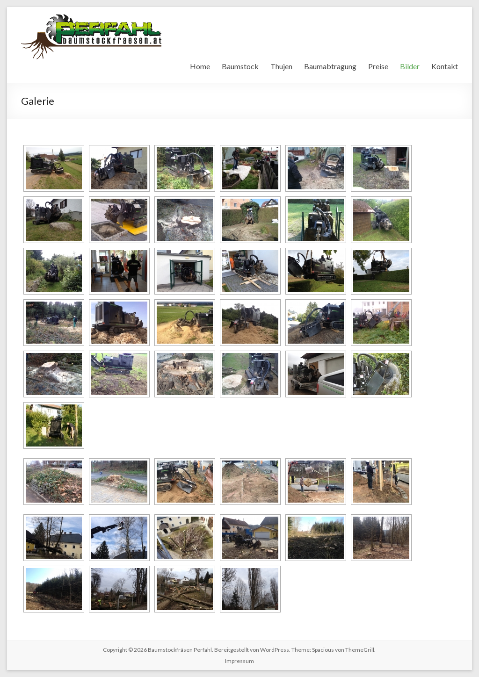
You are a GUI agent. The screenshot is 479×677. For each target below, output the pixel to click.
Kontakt (444, 66)
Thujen (281, 66)
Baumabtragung (330, 66)
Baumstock (240, 66)
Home (200, 66)
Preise (378, 66)
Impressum (239, 660)
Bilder (410, 66)
